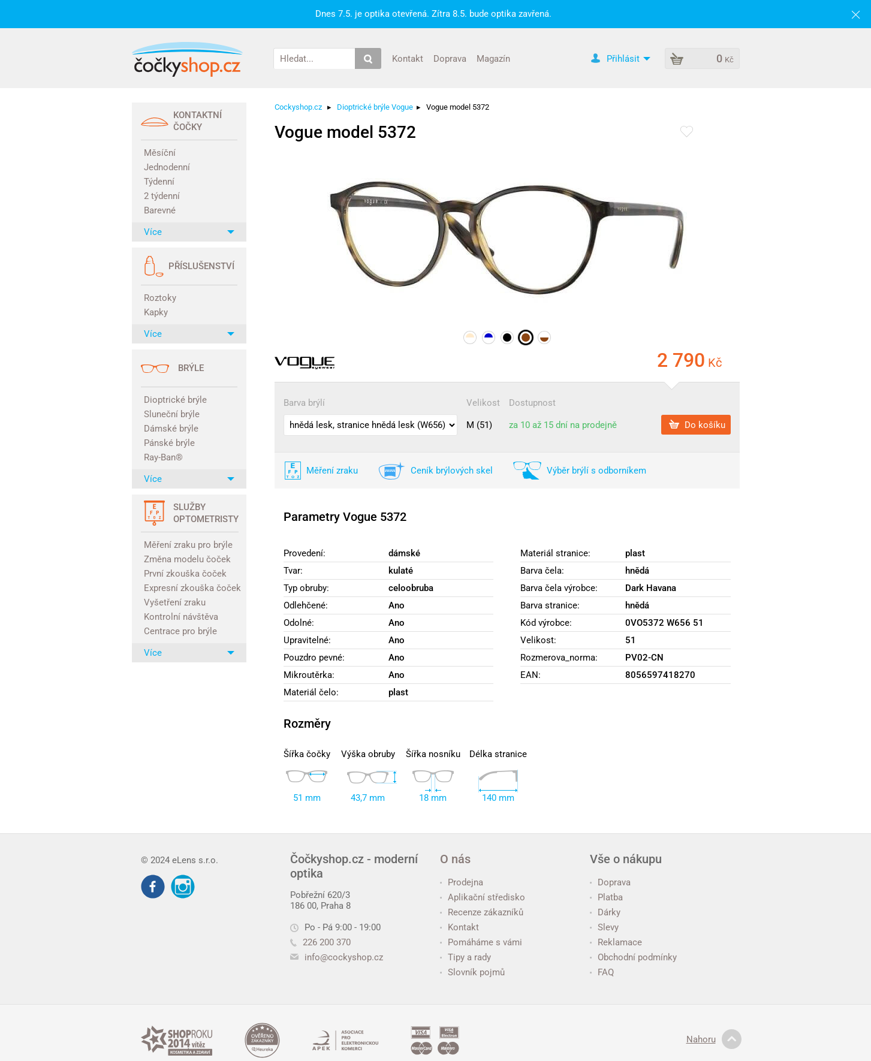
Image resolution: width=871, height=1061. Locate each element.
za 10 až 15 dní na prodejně (563, 425)
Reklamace (616, 942)
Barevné (160, 210)
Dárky (605, 912)
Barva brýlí (304, 402)
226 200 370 (320, 942)
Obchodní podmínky (633, 957)
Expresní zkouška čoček (190, 588)
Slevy (604, 927)
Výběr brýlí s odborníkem (596, 470)
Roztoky (160, 298)
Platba (606, 897)
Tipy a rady (465, 957)
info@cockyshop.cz (344, 957)
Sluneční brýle (172, 414)
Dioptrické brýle (175, 399)
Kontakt (407, 58)
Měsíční (160, 152)
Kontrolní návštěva (181, 616)
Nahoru (714, 1039)
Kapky (156, 312)
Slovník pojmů (472, 972)
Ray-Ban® (163, 457)
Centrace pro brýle (180, 631)
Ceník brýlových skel (452, 470)
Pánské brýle (169, 443)
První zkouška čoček (185, 573)
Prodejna (461, 882)
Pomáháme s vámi (481, 942)
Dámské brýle (171, 428)
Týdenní (159, 181)
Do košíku (697, 424)
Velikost (483, 402)
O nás (455, 859)
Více (189, 232)
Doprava (449, 58)
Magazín (493, 58)
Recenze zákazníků (481, 912)
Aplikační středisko (482, 897)
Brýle (191, 368)
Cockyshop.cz (298, 107)
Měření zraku (332, 470)
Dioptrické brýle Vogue (375, 107)
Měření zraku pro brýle (188, 544)
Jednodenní (167, 167)
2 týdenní (162, 196)
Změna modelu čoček (187, 559)
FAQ (602, 972)
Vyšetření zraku (175, 602)
